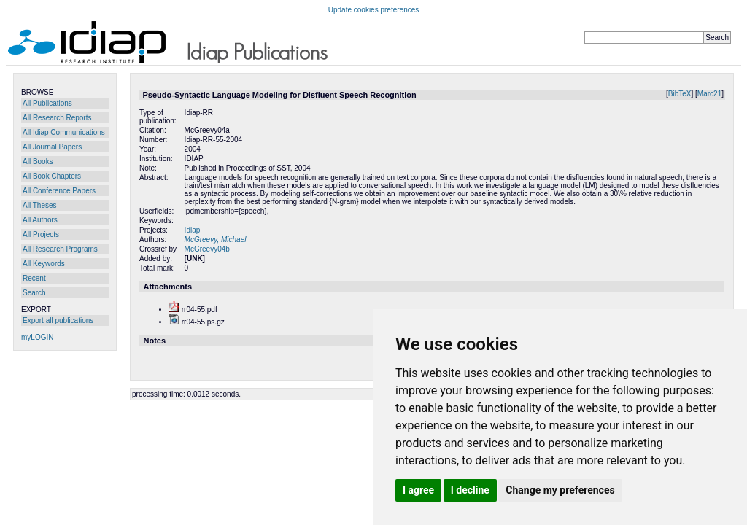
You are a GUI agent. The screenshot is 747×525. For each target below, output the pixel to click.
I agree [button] (418, 490)
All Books (38, 162)
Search (34, 293)
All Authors (40, 220)
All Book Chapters (52, 176)
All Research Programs (60, 249)
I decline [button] (470, 490)
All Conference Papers (59, 191)
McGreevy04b (207, 249)
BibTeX (680, 94)
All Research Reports (57, 118)
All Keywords (44, 264)
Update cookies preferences (373, 10)
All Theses (40, 205)
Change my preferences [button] (560, 490)
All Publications (47, 103)
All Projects (41, 234)
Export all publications (58, 320)
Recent (34, 278)
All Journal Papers (52, 147)
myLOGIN (37, 337)
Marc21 (709, 94)
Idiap (193, 230)
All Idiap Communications (64, 132)
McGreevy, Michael (216, 240)
